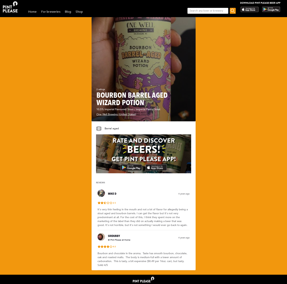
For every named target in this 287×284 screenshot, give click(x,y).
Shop (79, 12)
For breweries (50, 12)
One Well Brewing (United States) (116, 114)
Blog (68, 12)
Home (32, 12)
